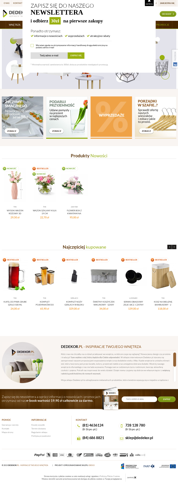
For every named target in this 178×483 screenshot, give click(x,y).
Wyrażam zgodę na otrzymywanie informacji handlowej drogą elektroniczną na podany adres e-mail (71, 46)
